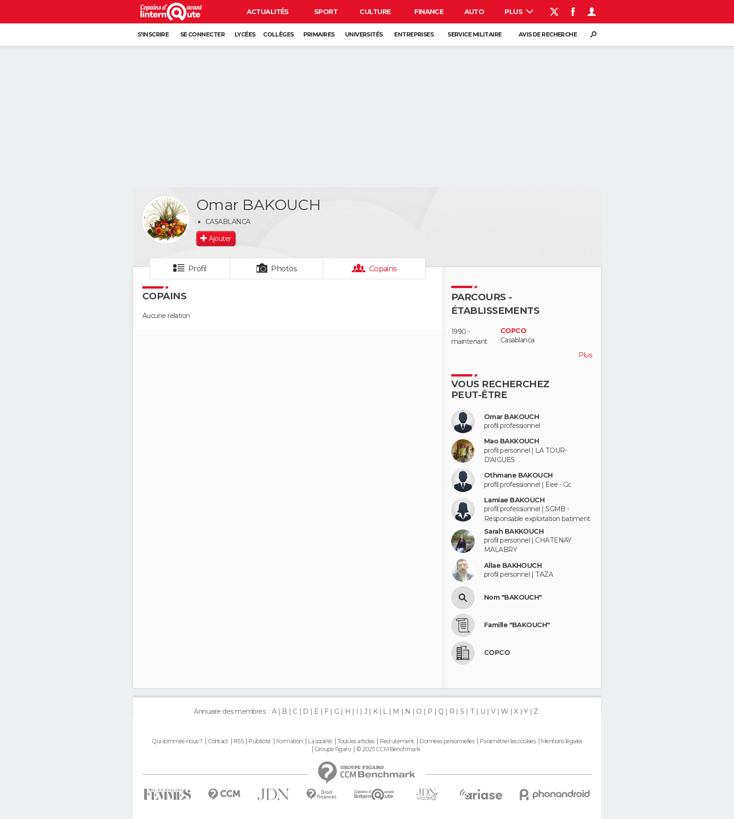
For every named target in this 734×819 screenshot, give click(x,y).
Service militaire (474, 34)
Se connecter (202, 34)
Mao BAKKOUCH (511, 441)
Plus (519, 11)
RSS (238, 741)
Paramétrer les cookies (508, 741)
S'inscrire (153, 34)
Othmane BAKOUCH (518, 475)
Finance (428, 11)
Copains (383, 268)
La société (320, 741)
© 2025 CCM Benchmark (388, 749)
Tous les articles (356, 741)
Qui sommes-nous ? (177, 741)
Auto (474, 11)
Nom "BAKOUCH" (513, 598)
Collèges (278, 34)
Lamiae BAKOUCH (514, 500)
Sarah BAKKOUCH (513, 532)
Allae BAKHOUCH (513, 566)
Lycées (245, 34)
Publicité (260, 741)
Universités (364, 34)
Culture (375, 11)
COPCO (513, 331)
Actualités (268, 11)
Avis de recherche (548, 34)
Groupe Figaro (333, 749)
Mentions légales (561, 741)
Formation (289, 741)
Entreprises (413, 34)
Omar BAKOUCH (511, 417)
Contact (218, 741)
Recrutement (397, 741)
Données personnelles (446, 741)
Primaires (319, 34)
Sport (326, 11)
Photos (284, 268)
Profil (197, 268)
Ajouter (220, 238)
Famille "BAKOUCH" (517, 625)
